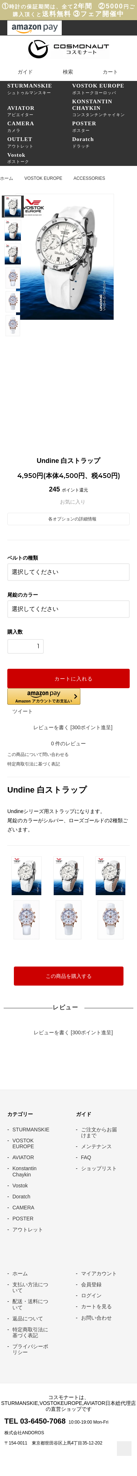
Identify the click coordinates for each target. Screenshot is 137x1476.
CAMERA (23, 1207)
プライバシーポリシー (30, 1349)
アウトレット (39, 142)
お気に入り (69, 501)
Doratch (21, 1196)
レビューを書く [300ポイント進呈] (68, 727)
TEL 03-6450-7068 (35, 1421)
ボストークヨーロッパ (104, 88)
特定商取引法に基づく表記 (33, 764)
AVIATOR (23, 1157)
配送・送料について (30, 1304)
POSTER (23, 1218)
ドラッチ (104, 142)
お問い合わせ (96, 1318)
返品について (27, 1318)
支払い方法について (30, 1287)
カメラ (39, 126)
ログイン (91, 1295)
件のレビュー (68, 743)
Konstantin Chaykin (24, 1171)
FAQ (86, 1157)
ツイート (22, 711)
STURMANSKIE (30, 1129)
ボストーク (39, 158)
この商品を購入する (69, 976)
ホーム (6, 178)
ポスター (104, 126)
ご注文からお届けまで (99, 1132)
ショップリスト (99, 1168)
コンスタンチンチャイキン (104, 108)
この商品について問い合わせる (38, 754)
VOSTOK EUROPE (43, 178)
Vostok (20, 1185)
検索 (63, 72)
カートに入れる (69, 678)
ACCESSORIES (89, 178)
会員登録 (91, 1284)
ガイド (20, 72)
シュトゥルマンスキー (39, 88)
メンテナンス (96, 1146)
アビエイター (39, 111)
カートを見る (96, 1306)
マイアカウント (99, 1273)
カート (105, 72)
